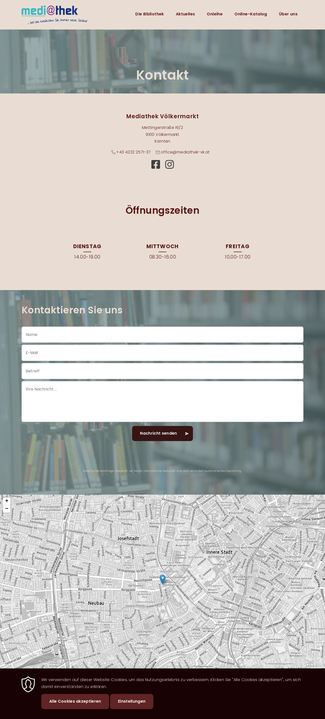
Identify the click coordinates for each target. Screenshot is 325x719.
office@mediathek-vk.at (185, 152)
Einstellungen (131, 701)
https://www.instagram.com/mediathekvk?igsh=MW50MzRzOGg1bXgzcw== (169, 164)
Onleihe (215, 14)
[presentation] (162, 458)
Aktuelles (185, 14)
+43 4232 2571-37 (133, 152)
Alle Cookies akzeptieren (75, 701)
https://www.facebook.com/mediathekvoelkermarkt (156, 164)
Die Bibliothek (149, 14)
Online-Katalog (250, 14)
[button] (163, 579)
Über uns (288, 14)
